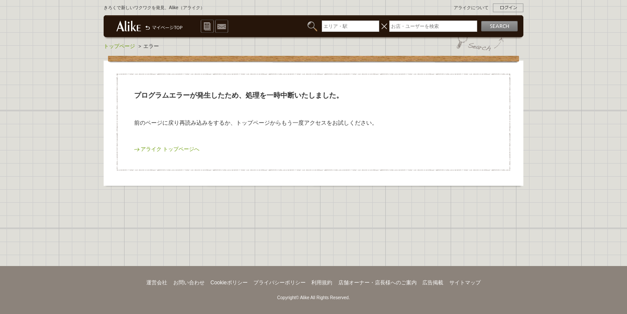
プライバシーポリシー (279, 283)
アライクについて (471, 7)
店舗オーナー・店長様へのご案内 (377, 283)
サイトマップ (465, 283)
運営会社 (156, 283)
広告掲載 (432, 283)
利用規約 (321, 283)
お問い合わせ (189, 283)
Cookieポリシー (229, 283)
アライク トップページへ (170, 149)
